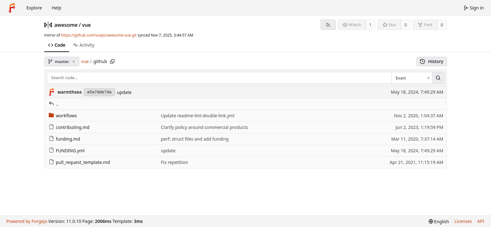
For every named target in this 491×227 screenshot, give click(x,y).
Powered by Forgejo (26, 221)
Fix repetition (174, 162)
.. (54, 104)
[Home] (12, 8)
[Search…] (438, 78)
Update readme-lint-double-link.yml (198, 116)
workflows (63, 116)
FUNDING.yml (67, 151)
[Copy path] (112, 61)
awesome (66, 25)
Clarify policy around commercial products (204, 127)
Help (56, 8)
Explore (34, 8)
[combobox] (411, 78)
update (124, 92)
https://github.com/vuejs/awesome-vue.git (99, 35)
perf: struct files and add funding (195, 139)
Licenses (463, 221)
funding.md (64, 139)
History (432, 61)
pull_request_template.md (79, 162)
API (480, 221)
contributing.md (69, 127)
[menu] (439, 221)
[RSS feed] (328, 25)
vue (86, 25)
